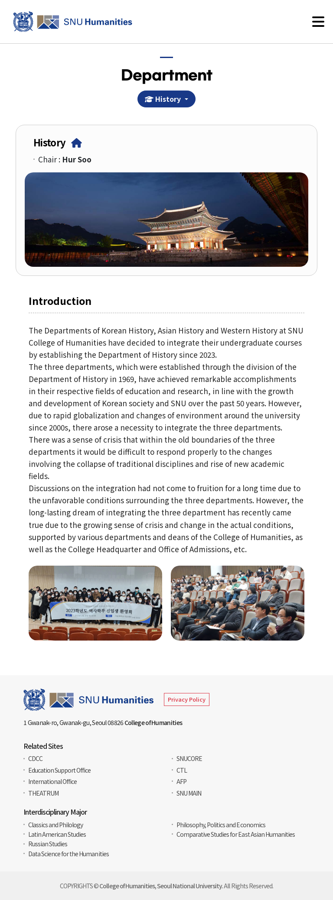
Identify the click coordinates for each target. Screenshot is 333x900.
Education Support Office (59, 770)
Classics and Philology (55, 824)
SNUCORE (189, 758)
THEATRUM (43, 793)
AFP (181, 781)
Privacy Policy (187, 699)
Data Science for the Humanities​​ (68, 853)
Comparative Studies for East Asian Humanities (235, 834)
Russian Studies (47, 843)
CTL (181, 770)
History (164, 99)
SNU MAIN (188, 793)
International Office (52, 781)
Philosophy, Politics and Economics (220, 824)
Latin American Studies (57, 834)
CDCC (35, 758)
